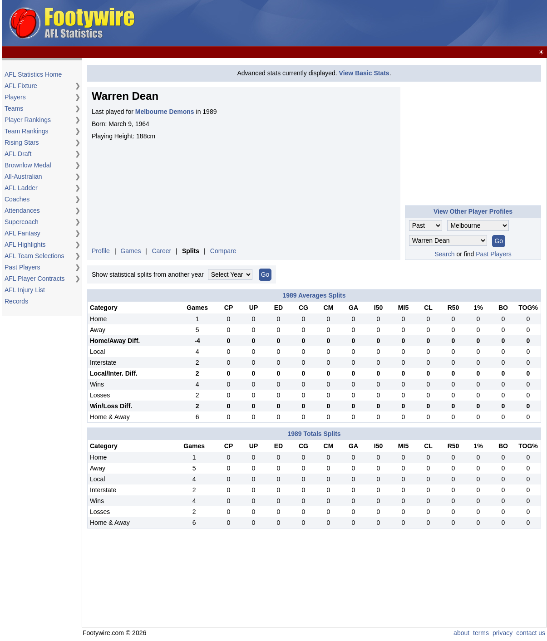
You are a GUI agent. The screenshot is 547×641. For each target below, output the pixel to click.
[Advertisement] (380, 23)
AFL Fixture (21, 85)
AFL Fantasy (22, 233)
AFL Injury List (25, 290)
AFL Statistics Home (33, 74)
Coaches (17, 199)
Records (16, 301)
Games (130, 250)
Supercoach (22, 221)
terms (481, 632)
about (461, 632)
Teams (14, 108)
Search (444, 254)
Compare (223, 250)
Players (15, 97)
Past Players (22, 267)
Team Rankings (27, 131)
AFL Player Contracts (35, 278)
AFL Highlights (25, 244)
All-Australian (23, 176)
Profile (101, 250)
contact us (530, 632)
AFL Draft (18, 153)
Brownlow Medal (28, 165)
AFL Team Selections (34, 255)
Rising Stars (22, 142)
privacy (503, 632)
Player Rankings (28, 119)
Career (161, 250)
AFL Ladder (21, 187)
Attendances (22, 210)
